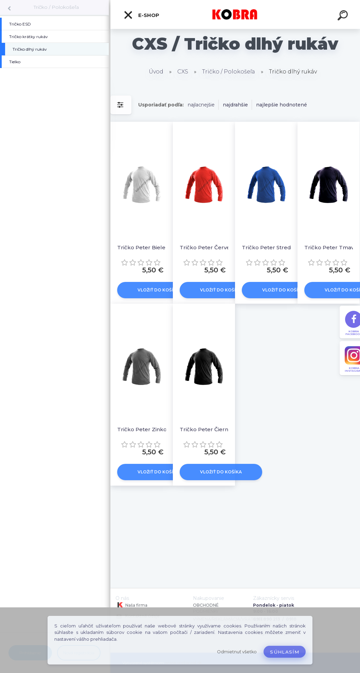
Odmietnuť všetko (237, 651)
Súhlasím (284, 652)
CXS (182, 71)
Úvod (156, 71)
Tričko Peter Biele (141, 247)
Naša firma (131, 605)
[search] (344, 16)
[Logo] (235, 14)
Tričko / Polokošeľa (56, 7)
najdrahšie (235, 105)
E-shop (141, 15)
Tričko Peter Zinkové (145, 429)
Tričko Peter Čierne (206, 429)
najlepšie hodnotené (281, 105)
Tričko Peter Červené (208, 247)
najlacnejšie (201, 105)
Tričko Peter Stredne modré (271, 247)
